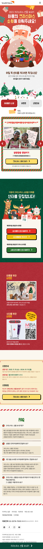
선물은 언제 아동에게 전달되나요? (17, 444)
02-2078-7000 (15, 521)
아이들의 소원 (9, 103)
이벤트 (23, 103)
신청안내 (36, 103)
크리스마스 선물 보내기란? (15, 426)
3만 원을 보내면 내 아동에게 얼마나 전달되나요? (22, 459)
